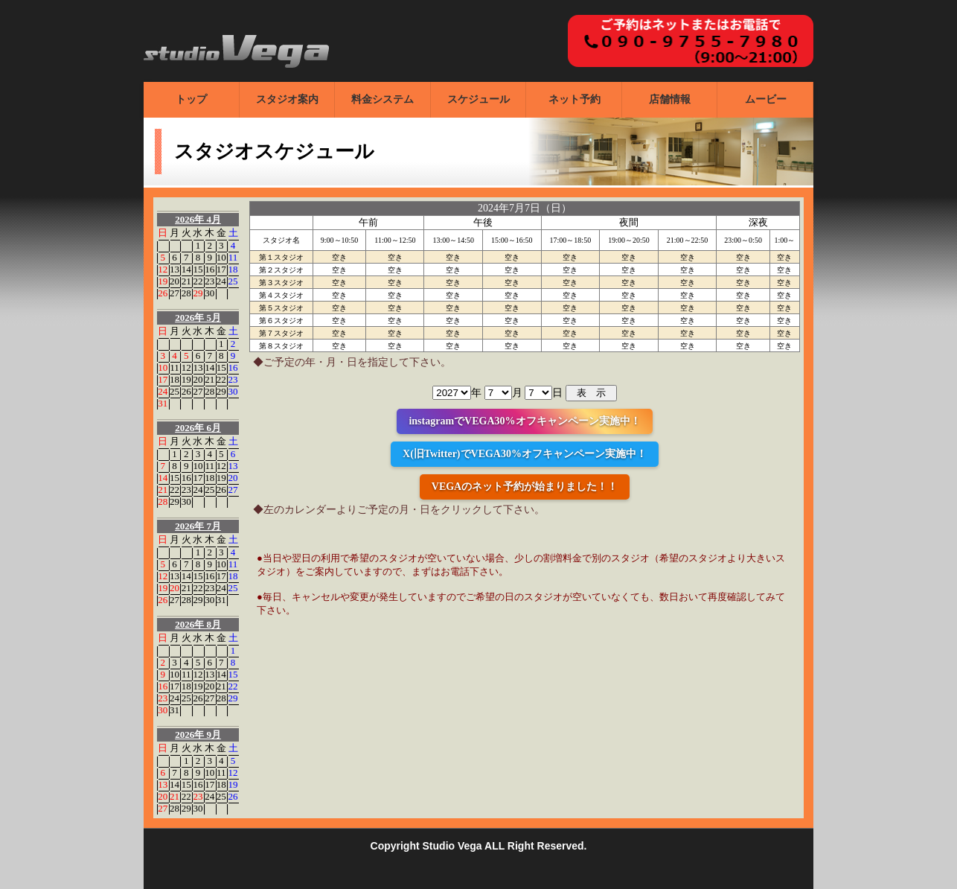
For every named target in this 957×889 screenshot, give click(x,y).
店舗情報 (670, 99)
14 (186, 269)
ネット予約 (574, 99)
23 (209, 281)
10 (221, 257)
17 (221, 269)
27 (174, 293)
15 (197, 269)
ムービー (766, 99)
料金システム (382, 99)
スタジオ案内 (287, 99)
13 (174, 269)
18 (233, 269)
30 (209, 293)
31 (162, 403)
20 (174, 281)
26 (162, 293)
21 (186, 281)
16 (209, 269)
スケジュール (478, 99)
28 (186, 293)
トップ (191, 99)
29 (197, 293)
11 (233, 257)
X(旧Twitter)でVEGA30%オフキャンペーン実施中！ (525, 453)
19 (162, 281)
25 (233, 281)
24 (221, 281)
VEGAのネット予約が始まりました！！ (525, 486)
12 (162, 269)
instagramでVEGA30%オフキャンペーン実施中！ (524, 421)
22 (197, 281)
